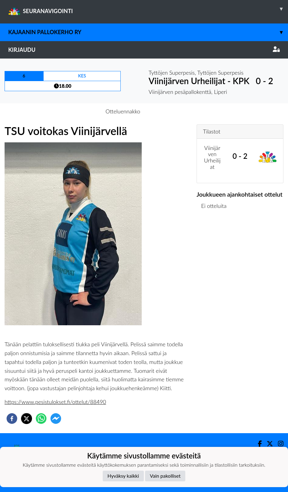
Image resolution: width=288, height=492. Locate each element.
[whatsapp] (41, 418)
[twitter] (26, 418)
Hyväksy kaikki (123, 476)
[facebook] (11, 418)
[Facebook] (257, 443)
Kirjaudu (144, 49)
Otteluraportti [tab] (166, 111)
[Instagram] (278, 443)
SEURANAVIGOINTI (148, 9)
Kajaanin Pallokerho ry (148, 32)
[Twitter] (267, 443)
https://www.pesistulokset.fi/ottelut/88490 (55, 401)
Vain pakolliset (165, 476)
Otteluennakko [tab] (122, 111)
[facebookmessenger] (55, 418)
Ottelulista (216, 237)
